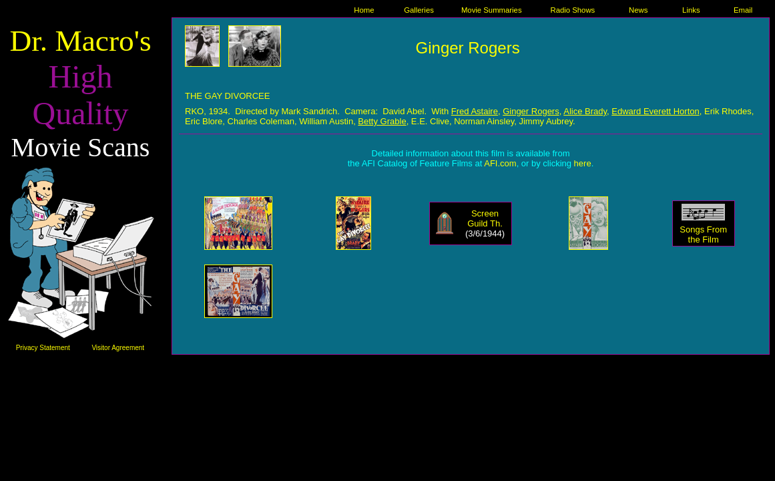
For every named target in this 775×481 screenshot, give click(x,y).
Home (364, 10)
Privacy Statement (43, 347)
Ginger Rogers (531, 111)
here (582, 163)
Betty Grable (382, 121)
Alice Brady (585, 111)
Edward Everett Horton (655, 111)
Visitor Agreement (117, 347)
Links (691, 10)
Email (743, 10)
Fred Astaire (474, 111)
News (638, 10)
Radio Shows (572, 10)
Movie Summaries (491, 10)
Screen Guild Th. (485, 218)
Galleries (419, 10)
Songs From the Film (703, 234)
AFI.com (500, 163)
